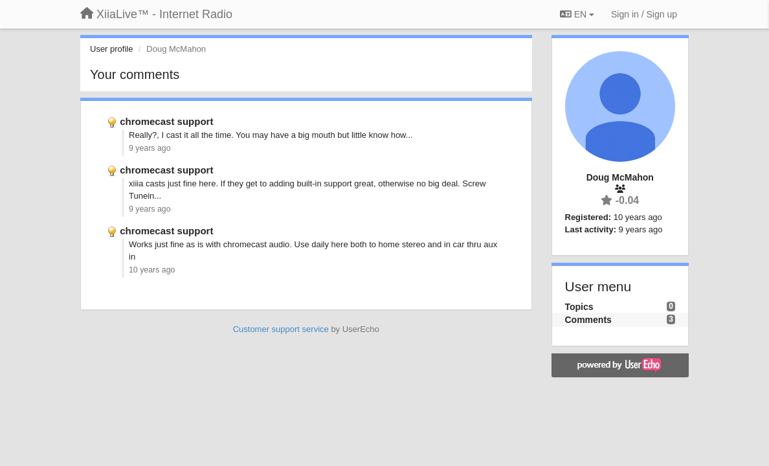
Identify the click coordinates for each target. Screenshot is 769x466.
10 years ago (152, 269)
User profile (111, 49)
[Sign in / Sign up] (644, 14)
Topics (579, 307)
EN (577, 14)
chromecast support (166, 121)
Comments (588, 320)
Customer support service (281, 329)
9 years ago (150, 148)
